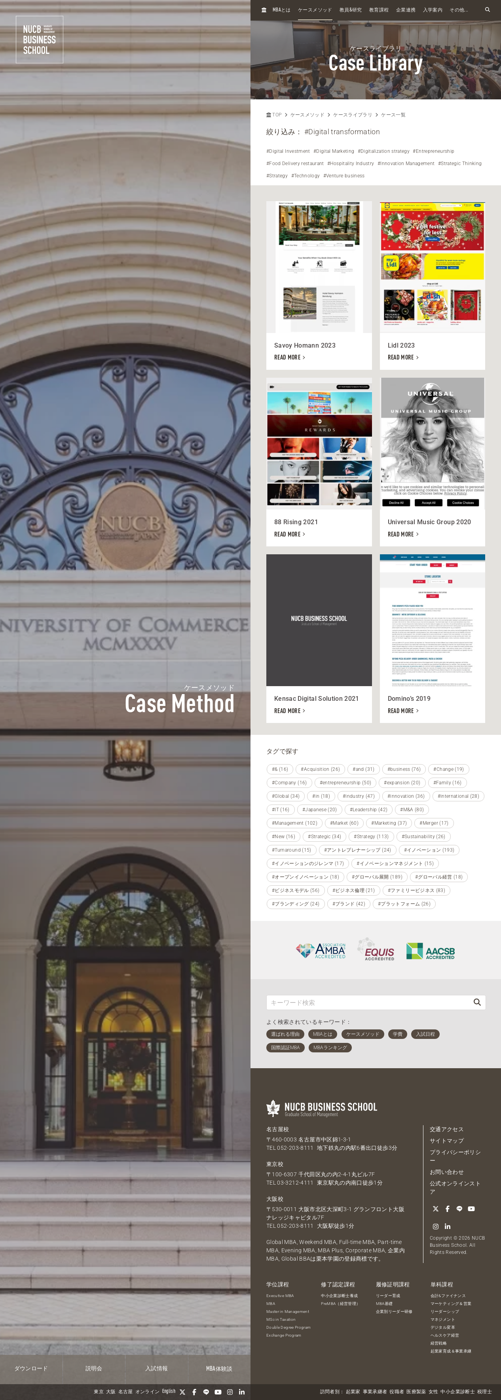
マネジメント (443, 1319)
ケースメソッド (315, 10)
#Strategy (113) (371, 836)
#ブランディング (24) (296, 904)
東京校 (274, 1164)
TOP (273, 115)
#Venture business (344, 176)
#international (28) (459, 796)
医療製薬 (416, 1392)
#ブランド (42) (349, 904)
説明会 (93, 1368)
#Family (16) (447, 783)
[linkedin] (242, 1392)
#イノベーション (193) (429, 850)
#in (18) (321, 796)
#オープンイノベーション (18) (305, 877)
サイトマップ (447, 1141)
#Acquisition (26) (320, 769)
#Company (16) (289, 783)
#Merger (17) (433, 823)
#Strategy (277, 176)
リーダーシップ (445, 1311)
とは (282, 10)
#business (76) (404, 769)
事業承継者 (375, 1392)
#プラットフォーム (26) (404, 904)
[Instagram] (230, 1392)
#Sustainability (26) (424, 836)
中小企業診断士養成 (339, 1295)
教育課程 (379, 10)
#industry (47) (359, 796)
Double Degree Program (288, 1327)
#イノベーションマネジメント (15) (395, 863)
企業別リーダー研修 (394, 1311)
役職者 (396, 1392)
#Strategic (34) (324, 836)
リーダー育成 (388, 1295)
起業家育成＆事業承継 (451, 1351)
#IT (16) (281, 809)
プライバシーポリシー (455, 1156)
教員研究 (351, 10)
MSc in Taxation (281, 1319)
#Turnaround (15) (291, 850)
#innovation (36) (406, 796)
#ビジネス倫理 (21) (353, 890)
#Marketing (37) (389, 823)
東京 (99, 1392)
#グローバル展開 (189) (377, 877)
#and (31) (363, 769)
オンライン (147, 1392)
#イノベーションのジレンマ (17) (308, 863)
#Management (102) (294, 823)
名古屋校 (277, 1129)
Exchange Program (284, 1335)
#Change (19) (448, 769)
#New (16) (283, 836)
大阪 (111, 1392)
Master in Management (287, 1311)
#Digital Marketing (333, 151)
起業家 (353, 1392)
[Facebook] (194, 1392)
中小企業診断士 (457, 1392)
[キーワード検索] (368, 1002)
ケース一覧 (393, 115)
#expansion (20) (402, 783)
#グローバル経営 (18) (439, 877)
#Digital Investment (288, 151)
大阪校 (274, 1199)
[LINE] (206, 1392)
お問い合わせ (447, 1172)
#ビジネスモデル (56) (296, 890)
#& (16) (280, 769)
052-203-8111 (295, 1148)
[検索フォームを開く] (487, 10)
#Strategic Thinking (460, 163)
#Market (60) (344, 823)
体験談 (219, 1369)
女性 (433, 1392)
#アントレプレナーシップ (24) (357, 850)
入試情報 (156, 1368)
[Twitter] (182, 1392)
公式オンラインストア (455, 1187)
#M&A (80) (412, 809)
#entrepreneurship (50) (346, 783)
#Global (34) (286, 796)
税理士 (484, 1392)
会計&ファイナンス (448, 1295)
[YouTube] (218, 1392)
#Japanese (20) (319, 809)
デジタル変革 (443, 1327)
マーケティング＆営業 (451, 1303)
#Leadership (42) (369, 809)
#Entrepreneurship (433, 151)
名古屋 (125, 1392)
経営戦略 (439, 1343)
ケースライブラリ (352, 115)
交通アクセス (447, 1129)
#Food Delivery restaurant (295, 163)
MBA (270, 1303)
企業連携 (406, 10)
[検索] (477, 1002)
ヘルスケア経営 (445, 1335)
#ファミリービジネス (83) (416, 890)
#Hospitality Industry (350, 163)
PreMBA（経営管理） (340, 1303)
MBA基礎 (384, 1303)
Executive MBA (280, 1295)
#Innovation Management (406, 163)
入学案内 (432, 10)
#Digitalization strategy (384, 151)
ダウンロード (31, 1368)
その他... (459, 10)
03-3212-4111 (295, 1182)
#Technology (305, 176)
